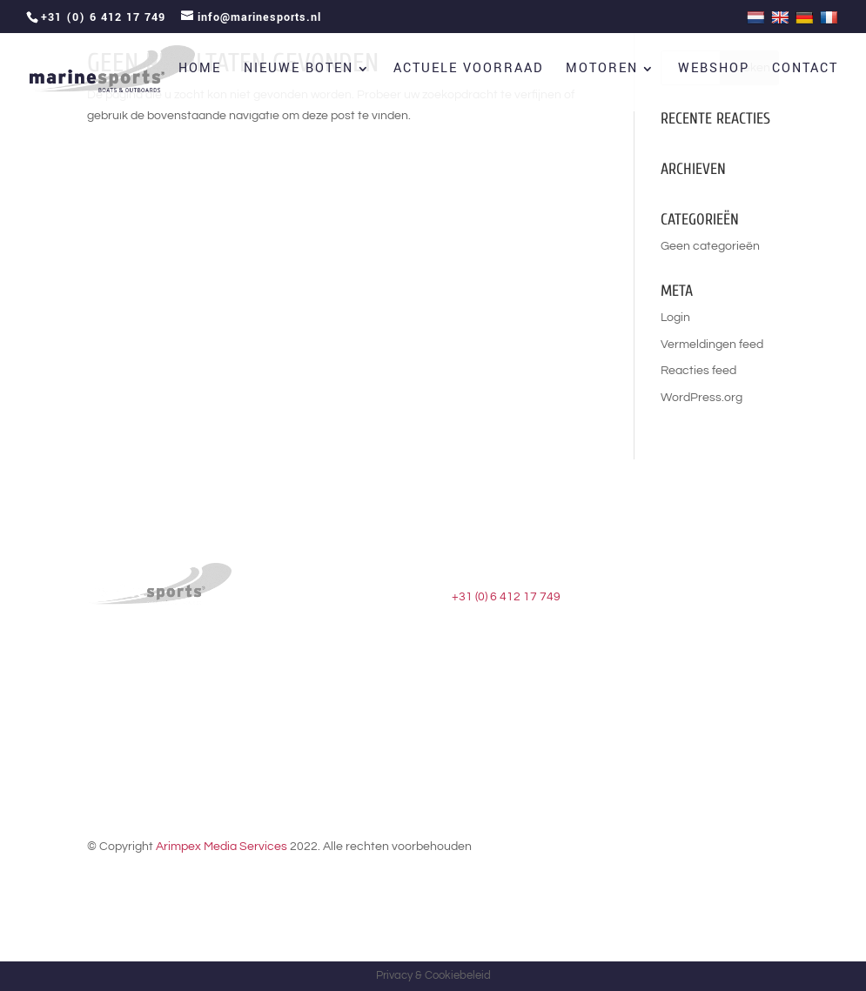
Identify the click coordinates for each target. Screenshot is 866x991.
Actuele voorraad (468, 70)
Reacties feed (698, 371)
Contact (805, 70)
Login (675, 317)
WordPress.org (701, 398)
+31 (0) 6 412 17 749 (506, 597)
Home (199, 70)
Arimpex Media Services (221, 846)
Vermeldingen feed (712, 344)
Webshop (713, 70)
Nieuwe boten (298, 70)
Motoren (602, 70)
